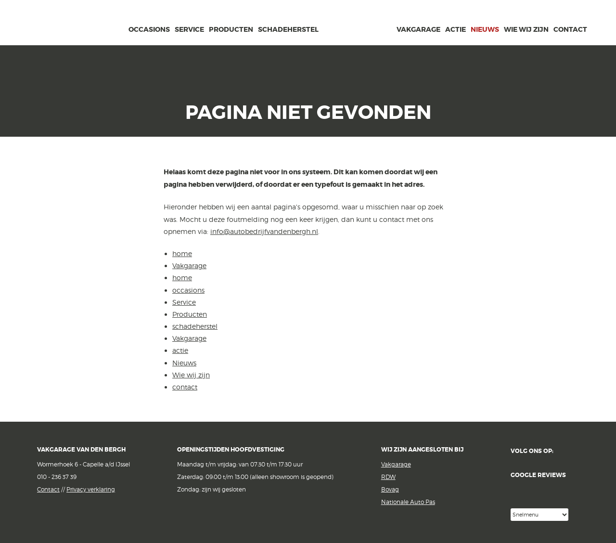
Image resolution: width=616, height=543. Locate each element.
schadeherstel (288, 29)
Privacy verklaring (90, 489)
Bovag (390, 489)
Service (189, 29)
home (119, 28)
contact (570, 29)
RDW (388, 476)
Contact (48, 489)
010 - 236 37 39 (57, 476)
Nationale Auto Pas (408, 501)
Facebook (567, 451)
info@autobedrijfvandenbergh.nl (264, 231)
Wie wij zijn (526, 29)
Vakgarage (87, 23)
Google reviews (545, 490)
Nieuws (485, 29)
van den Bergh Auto (357, 45)
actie (455, 29)
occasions (149, 29)
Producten (231, 29)
